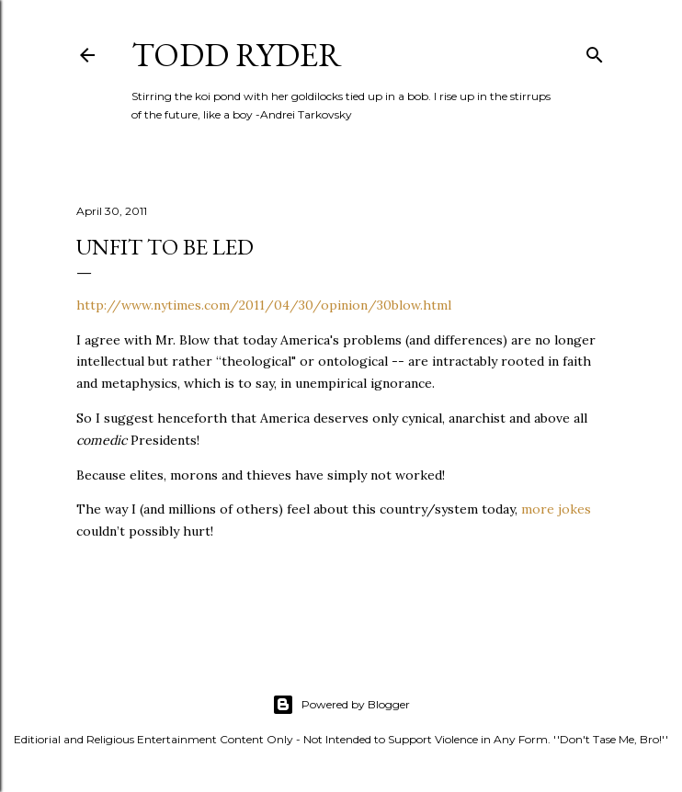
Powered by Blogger (341, 705)
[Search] (595, 51)
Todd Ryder (236, 54)
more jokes (556, 509)
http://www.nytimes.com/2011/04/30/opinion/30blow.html (263, 305)
